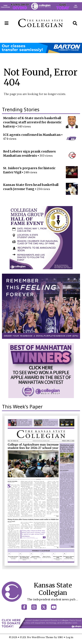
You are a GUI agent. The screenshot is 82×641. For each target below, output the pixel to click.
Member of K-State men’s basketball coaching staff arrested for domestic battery (32, 122)
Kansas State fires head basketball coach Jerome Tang (30, 187)
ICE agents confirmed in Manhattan (32, 135)
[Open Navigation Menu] (6, 23)
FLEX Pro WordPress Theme (37, 637)
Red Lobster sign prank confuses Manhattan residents (29, 153)
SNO (60, 637)
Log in (69, 637)
